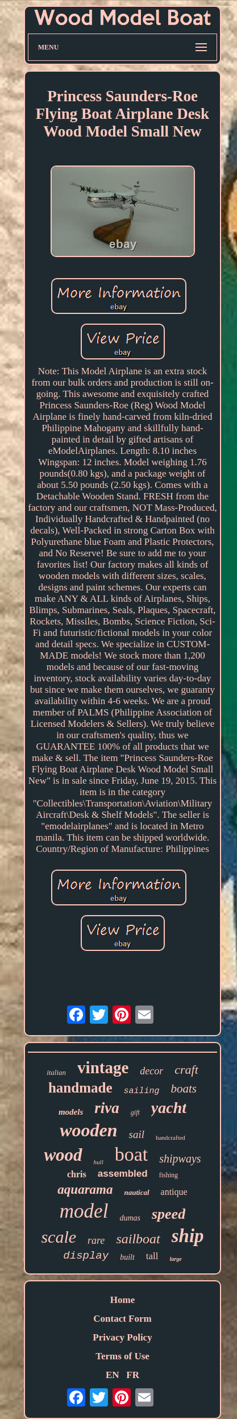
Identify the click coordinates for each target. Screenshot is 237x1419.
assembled (123, 1173)
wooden (88, 1130)
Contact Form (122, 1318)
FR (132, 1375)
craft (186, 1069)
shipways (180, 1158)
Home (122, 1299)
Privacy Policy (122, 1337)
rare (96, 1240)
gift (135, 1112)
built (127, 1257)
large (176, 1259)
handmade (80, 1087)
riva (106, 1107)
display (86, 1256)
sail (136, 1134)
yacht (168, 1107)
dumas (129, 1218)
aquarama (85, 1189)
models (71, 1111)
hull (98, 1162)
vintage (102, 1067)
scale (58, 1236)
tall (152, 1256)
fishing (168, 1175)
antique (174, 1192)
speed (168, 1214)
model (84, 1211)
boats (184, 1088)
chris (76, 1174)
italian (56, 1072)
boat (131, 1154)
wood (63, 1155)
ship (188, 1236)
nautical (136, 1192)
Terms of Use (122, 1356)
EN (112, 1375)
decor (151, 1071)
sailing (142, 1091)
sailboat (138, 1238)
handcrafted (170, 1137)
